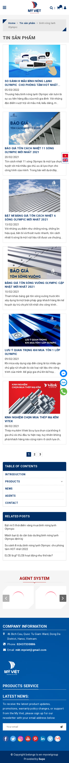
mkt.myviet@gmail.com (30, 650)
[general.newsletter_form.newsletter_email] (34, 726)
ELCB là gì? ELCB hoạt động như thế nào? (29, 555)
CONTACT (11, 502)
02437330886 (26, 644)
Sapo (42, 759)
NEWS (9, 488)
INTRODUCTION (15, 474)
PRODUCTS (12, 481)
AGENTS (10, 495)
